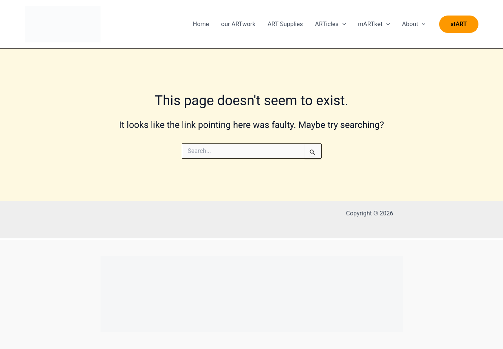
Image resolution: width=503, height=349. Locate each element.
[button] (458, 24)
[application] (342, 24)
